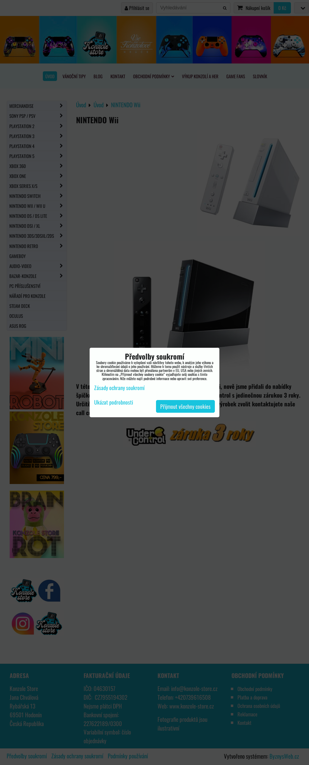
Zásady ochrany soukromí (119, 388)
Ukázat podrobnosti (113, 402)
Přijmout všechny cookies (185, 406)
